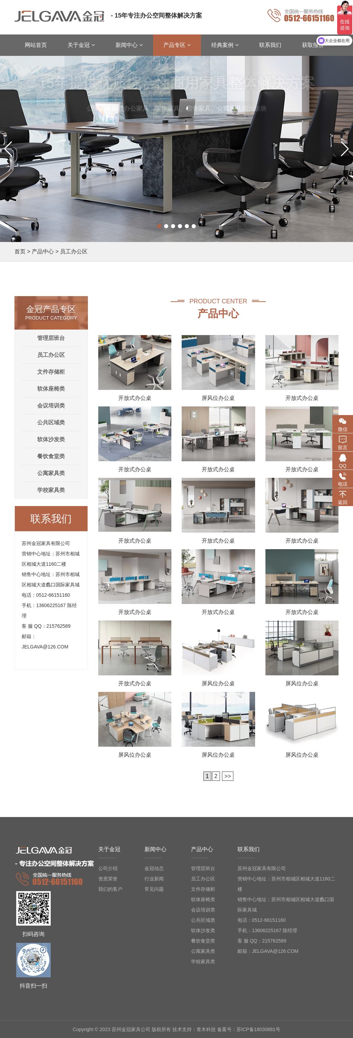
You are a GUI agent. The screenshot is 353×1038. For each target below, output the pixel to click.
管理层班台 (51, 338)
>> (227, 776)
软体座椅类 (51, 389)
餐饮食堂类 (51, 456)
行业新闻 (154, 878)
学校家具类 (51, 490)
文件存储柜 (51, 372)
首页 (20, 251)
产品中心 (43, 251)
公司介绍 (108, 868)
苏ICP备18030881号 (258, 1029)
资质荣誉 (108, 878)
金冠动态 (154, 868)
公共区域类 (51, 422)
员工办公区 (51, 355)
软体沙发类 (51, 439)
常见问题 (154, 889)
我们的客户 (110, 889)
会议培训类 (51, 406)
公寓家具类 (51, 473)
